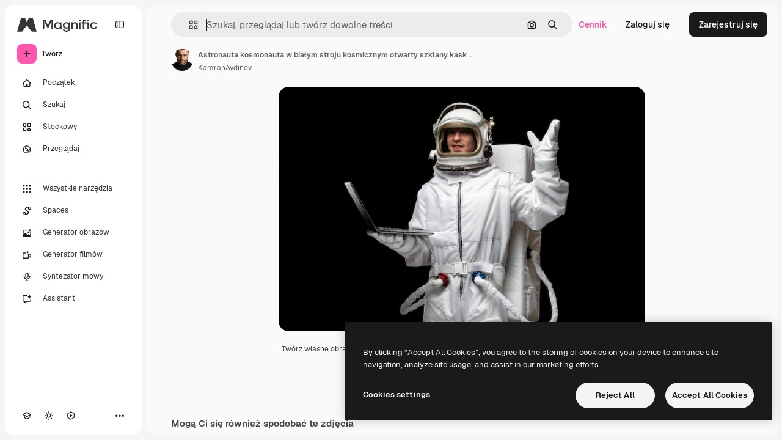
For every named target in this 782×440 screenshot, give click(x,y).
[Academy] (27, 415)
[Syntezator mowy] (73, 277)
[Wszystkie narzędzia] (73, 189)
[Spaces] (73, 211)
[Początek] (73, 83)
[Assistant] (73, 299)
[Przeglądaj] (73, 149)
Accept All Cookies (709, 395)
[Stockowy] (73, 127)
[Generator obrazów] (73, 233)
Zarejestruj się (728, 24)
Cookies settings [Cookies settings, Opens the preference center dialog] (396, 394)
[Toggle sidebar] (120, 24)
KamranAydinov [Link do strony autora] (225, 68)
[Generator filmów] (73, 255)
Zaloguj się (648, 24)
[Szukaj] (73, 105)
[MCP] (71, 415)
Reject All (615, 395)
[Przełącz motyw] (49, 415)
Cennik (593, 24)
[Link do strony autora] (182, 60)
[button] (188, 24)
